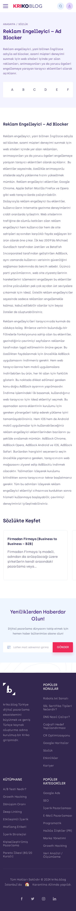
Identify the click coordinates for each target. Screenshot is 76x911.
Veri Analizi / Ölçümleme (53, 855)
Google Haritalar (56, 743)
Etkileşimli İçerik (15, 819)
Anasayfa (9, 24)
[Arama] (60, 6)
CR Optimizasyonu (56, 735)
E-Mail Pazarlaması (57, 815)
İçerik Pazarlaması (57, 808)
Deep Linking (12, 812)
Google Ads (51, 793)
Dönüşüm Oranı (14, 804)
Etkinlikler (50, 758)
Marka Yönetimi (54, 838)
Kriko (25, 735)
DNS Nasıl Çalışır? (56, 717)
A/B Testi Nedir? (14, 789)
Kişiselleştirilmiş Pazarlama (15, 843)
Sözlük (23, 24)
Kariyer (48, 765)
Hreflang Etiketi (14, 827)
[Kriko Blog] (27, 6)
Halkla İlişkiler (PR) (57, 830)
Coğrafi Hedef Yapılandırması (54, 726)
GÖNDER (63, 647)
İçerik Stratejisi (14, 834)
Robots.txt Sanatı (55, 698)
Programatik (52, 823)
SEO (46, 800)
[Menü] (5, 6)
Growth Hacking (15, 796)
